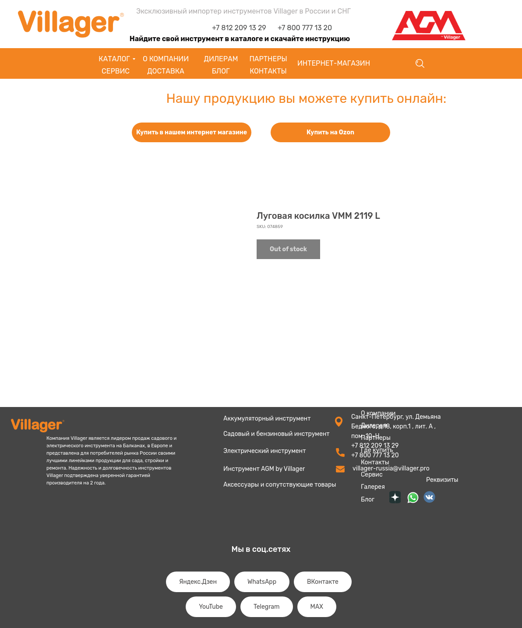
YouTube (211, 606)
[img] (413, 497)
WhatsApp (261, 582)
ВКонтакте (323, 582)
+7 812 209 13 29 (239, 28)
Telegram (267, 606)
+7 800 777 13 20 (305, 28)
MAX (316, 606)
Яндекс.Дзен (198, 582)
